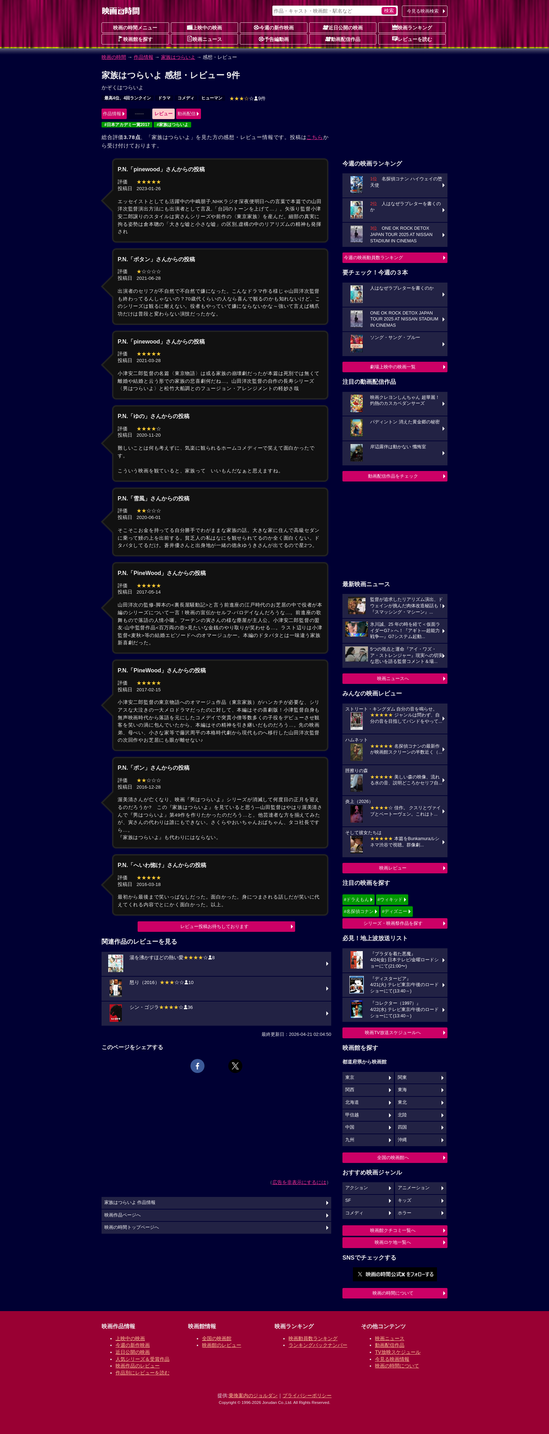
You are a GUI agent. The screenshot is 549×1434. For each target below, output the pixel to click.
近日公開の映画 (343, 27)
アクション (356, 1187)
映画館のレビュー (221, 1345)
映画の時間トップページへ (131, 1227)
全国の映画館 (216, 1338)
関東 (402, 1077)
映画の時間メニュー (135, 27)
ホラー (404, 1213)
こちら (314, 137)
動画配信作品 (342, 39)
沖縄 (402, 1139)
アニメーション (414, 1187)
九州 (349, 1139)
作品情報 (143, 57)
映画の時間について (393, 1293)
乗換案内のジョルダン (253, 1395)
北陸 (402, 1115)
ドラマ (164, 98)
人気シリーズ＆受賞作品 (142, 1359)
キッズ (404, 1200)
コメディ (186, 98)
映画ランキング (412, 27)
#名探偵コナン (359, 911)
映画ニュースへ (393, 678)
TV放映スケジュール (398, 1352)
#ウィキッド (390, 899)
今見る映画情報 (392, 1359)
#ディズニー (394, 911)
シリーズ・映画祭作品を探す (393, 923)
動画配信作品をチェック (393, 476)
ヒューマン (211, 98)
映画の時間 (114, 57)
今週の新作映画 (274, 27)
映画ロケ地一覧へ (393, 1242)
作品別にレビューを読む (142, 1373)
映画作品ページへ (122, 1215)
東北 (402, 1102)
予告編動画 (274, 39)
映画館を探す (135, 39)
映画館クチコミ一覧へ (393, 1230)
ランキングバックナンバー (318, 1345)
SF (348, 1200)
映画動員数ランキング (313, 1338)
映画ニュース (204, 39)
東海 (402, 1089)
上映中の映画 (204, 27)
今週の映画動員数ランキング (373, 257)
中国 (349, 1127)
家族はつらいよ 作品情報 (130, 1202)
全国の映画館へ (393, 1157)
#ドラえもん (356, 899)
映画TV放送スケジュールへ (393, 1032)
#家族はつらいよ (172, 124)
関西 (349, 1089)
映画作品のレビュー (138, 1366)
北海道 (352, 1102)
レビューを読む (412, 39)
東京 (349, 1077)
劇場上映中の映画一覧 (393, 366)
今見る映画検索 (423, 11)
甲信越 (352, 1115)
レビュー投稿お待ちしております (214, 926)
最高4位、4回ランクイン (127, 98)
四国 (402, 1127)
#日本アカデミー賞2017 (127, 124)
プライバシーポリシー (307, 1395)
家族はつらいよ (178, 57)
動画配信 (187, 113)
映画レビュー (392, 868)
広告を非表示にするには (299, 1182)
